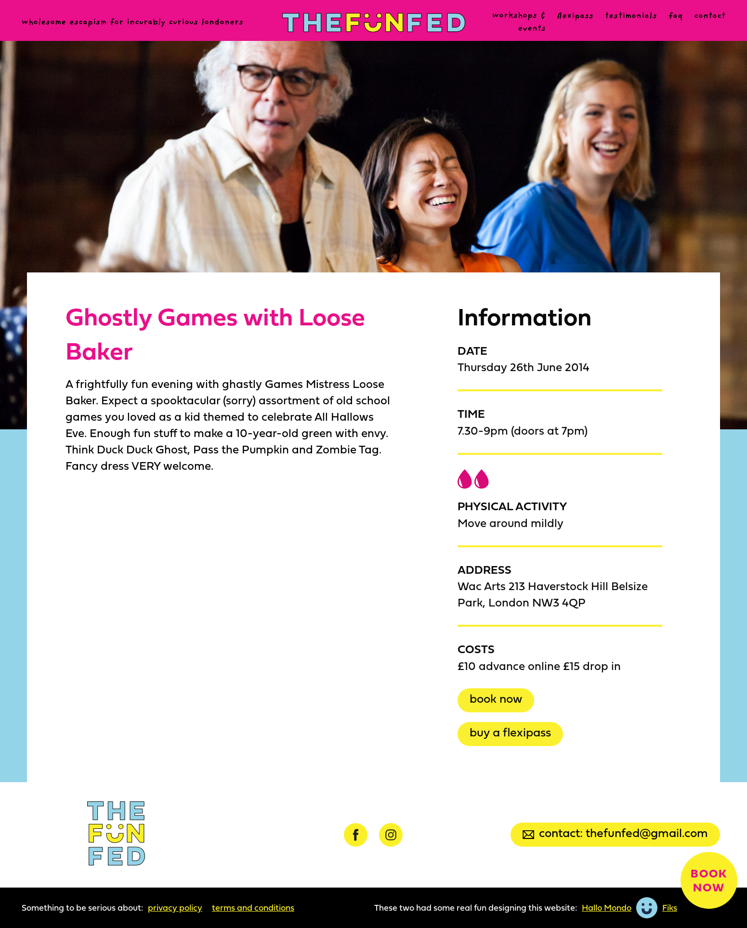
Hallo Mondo (606, 908)
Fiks (669, 908)
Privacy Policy (175, 908)
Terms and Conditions (253, 908)
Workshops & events (519, 22)
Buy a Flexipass (510, 732)
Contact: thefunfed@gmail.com (615, 832)
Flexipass (575, 16)
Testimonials (631, 16)
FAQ (675, 16)
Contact (709, 16)
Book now (496, 698)
